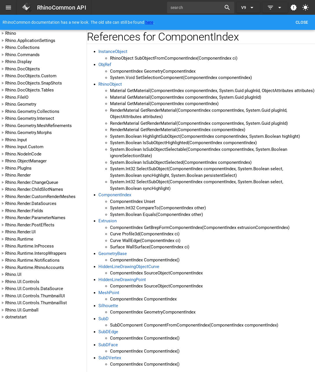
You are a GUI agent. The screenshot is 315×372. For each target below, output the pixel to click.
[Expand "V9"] (248, 7)
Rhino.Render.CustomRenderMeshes (40, 196)
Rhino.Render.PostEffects (29, 225)
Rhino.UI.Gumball (22, 310)
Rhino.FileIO (16, 97)
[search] (196, 7)
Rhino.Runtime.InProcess (29, 246)
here (149, 22)
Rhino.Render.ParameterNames (35, 217)
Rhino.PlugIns (18, 168)
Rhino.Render (18, 175)
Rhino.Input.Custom (24, 146)
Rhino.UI (13, 274)
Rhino (10, 33)
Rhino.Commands (22, 54)
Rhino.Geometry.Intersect (29, 118)
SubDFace (108, 344)
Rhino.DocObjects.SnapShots (33, 83)
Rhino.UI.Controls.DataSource (34, 288)
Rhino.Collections (22, 47)
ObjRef (104, 64)
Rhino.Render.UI (20, 231)
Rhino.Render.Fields (24, 210)
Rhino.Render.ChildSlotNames (34, 189)
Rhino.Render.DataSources (30, 203)
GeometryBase (112, 253)
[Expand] (275, 7)
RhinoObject (110, 84)
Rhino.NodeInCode (23, 154)
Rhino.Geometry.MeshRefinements (38, 125)
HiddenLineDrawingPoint (122, 279)
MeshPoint (108, 292)
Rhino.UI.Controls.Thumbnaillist (36, 302)
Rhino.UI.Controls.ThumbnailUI (35, 295)
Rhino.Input (16, 139)
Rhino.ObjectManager (26, 161)
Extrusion (107, 220)
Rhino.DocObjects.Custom (30, 75)
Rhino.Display (18, 61)
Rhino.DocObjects (22, 69)
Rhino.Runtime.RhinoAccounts (34, 267)
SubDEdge (108, 331)
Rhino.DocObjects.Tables (29, 90)
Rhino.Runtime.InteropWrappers (35, 253)
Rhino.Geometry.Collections (32, 111)
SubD (103, 318)
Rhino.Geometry (20, 104)
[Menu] (8, 7)
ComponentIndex (114, 194)
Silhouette (108, 305)
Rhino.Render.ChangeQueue (31, 182)
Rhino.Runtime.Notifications (32, 260)
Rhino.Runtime (19, 239)
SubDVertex (109, 357)
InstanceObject (112, 51)
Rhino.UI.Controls (22, 281)
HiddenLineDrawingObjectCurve (128, 266)
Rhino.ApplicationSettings (30, 40)
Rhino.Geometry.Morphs (28, 132)
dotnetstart (16, 317)
